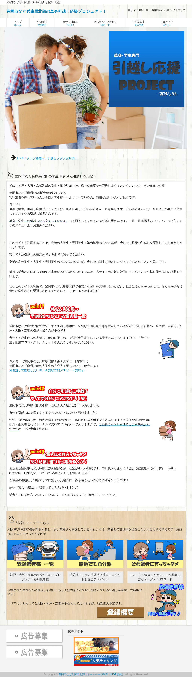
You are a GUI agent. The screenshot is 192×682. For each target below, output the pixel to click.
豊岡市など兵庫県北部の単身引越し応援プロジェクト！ (56, 11)
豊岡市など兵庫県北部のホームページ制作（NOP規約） (92, 674)
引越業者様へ (157, 10)
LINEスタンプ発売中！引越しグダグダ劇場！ (47, 158)
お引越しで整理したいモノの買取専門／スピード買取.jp (46, 370)
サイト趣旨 (137, 10)
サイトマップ (178, 10)
